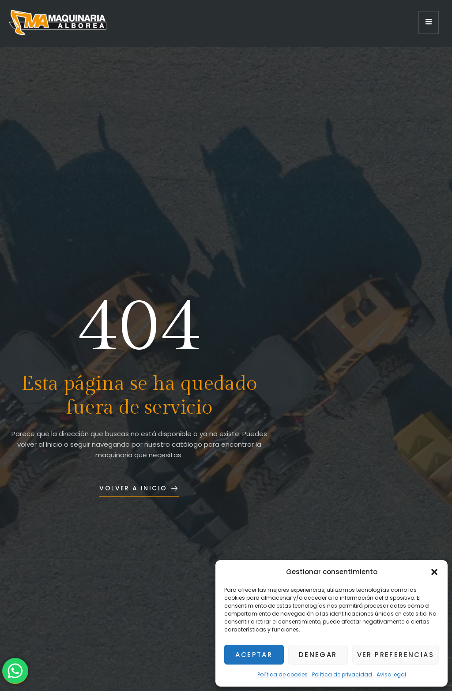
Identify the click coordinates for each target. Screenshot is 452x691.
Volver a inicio (138, 488)
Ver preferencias (395, 654)
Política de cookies (282, 674)
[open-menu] (428, 22)
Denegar (318, 654)
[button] (434, 572)
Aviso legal (391, 674)
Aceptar (253, 654)
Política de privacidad (342, 674)
